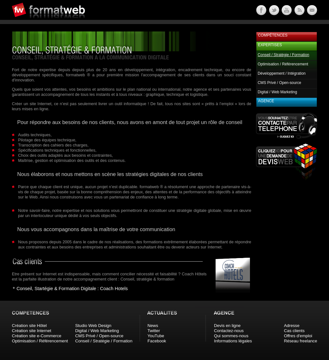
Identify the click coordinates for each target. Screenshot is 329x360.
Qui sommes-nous (231, 335)
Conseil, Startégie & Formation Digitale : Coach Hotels (72, 288)
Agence (266, 101)
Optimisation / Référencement (283, 64)
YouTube (155, 335)
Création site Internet (31, 330)
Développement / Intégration (282, 73)
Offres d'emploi (298, 335)
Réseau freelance (300, 341)
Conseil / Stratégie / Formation (103, 341)
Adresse (291, 325)
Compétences (273, 35)
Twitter (153, 330)
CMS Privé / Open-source (279, 82)
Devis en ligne (227, 325)
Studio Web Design (93, 325)
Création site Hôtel (29, 325)
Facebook (156, 341)
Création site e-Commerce (36, 335)
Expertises (270, 45)
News (152, 325)
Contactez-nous (229, 330)
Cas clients (294, 330)
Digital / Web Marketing (277, 92)
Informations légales (233, 341)
